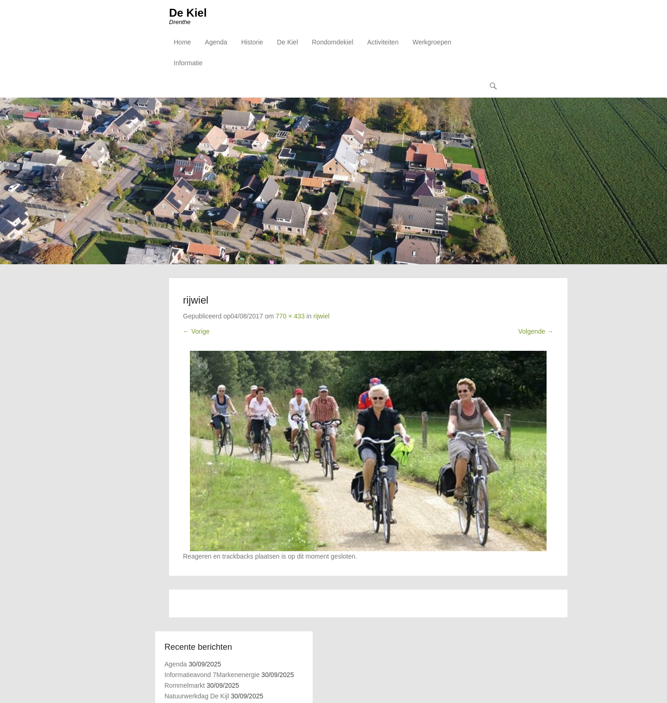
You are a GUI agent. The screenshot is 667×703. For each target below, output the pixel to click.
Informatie (188, 63)
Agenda (216, 42)
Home (182, 42)
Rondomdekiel (332, 42)
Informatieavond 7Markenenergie (211, 674)
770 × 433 (290, 316)
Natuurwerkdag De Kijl (196, 696)
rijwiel (321, 316)
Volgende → (536, 331)
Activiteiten (383, 42)
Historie (252, 42)
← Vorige (196, 331)
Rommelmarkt (184, 685)
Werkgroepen (431, 42)
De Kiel (188, 12)
